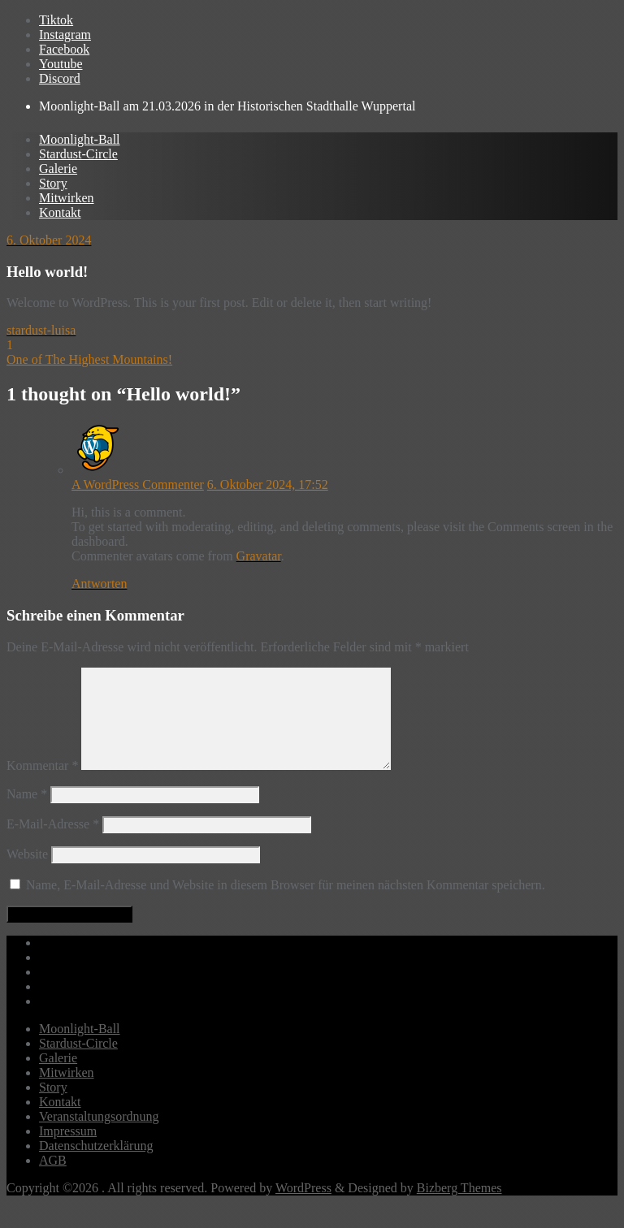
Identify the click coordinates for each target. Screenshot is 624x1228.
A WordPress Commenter (138, 484)
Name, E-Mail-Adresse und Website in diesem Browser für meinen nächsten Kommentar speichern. (285, 904)
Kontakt (60, 1121)
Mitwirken (66, 1092)
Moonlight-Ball (79, 1048)
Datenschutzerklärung (96, 1165)
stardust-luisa (41, 330)
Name (26, 813)
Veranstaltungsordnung (99, 1136)
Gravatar (258, 556)
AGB (53, 1180)
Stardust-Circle (78, 1063)
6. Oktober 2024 (48, 240)
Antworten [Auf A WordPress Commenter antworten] (99, 583)
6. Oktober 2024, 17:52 (267, 484)
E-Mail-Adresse (52, 843)
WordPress (303, 1207)
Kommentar (42, 785)
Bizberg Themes (459, 1207)
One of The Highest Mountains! (89, 359)
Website (27, 873)
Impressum (68, 1150)
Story (53, 1106)
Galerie (58, 1077)
